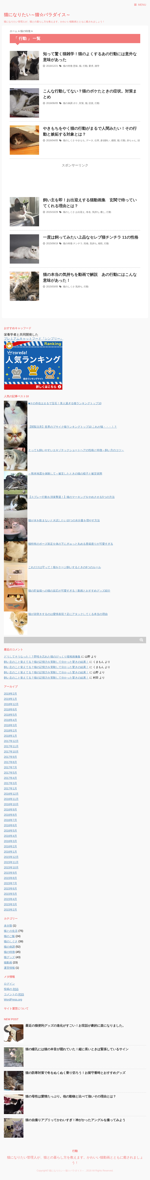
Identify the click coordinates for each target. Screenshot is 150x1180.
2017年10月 (11, 751)
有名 (88, 212)
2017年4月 (10, 777)
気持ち (95, 212)
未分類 (8, 925)
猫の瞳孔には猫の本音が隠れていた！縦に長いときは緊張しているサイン (77, 1049)
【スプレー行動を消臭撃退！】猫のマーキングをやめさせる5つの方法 (71, 496)
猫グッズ (9, 957)
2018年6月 (10, 709)
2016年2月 (10, 846)
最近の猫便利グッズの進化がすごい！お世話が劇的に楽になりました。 (75, 1025)
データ (89, 140)
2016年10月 (11, 804)
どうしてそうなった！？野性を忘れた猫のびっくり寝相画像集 (42, 656)
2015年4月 (10, 899)
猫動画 (8, 962)
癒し (102, 212)
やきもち (80, 140)
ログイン (9, 983)
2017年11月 (11, 746)
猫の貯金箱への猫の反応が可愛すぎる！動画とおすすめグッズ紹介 (69, 590)
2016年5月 (10, 830)
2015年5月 (10, 893)
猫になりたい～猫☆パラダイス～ (37, 14)
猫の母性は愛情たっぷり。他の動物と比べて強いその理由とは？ (70, 1096)
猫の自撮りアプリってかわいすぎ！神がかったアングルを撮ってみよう (75, 1120)
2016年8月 (10, 814)
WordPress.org (13, 999)
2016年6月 (10, 825)
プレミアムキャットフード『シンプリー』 (33, 338)
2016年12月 (11, 793)
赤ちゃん (131, 140)
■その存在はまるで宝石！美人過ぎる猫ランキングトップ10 (64, 403)
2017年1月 (10, 788)
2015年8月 (10, 878)
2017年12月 (11, 741)
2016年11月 (11, 799)
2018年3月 (10, 725)
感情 (113, 140)
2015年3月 (10, 904)
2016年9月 (10, 809)
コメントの (14, 994)
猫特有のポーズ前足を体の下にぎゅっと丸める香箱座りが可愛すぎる (70, 543)
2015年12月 (11, 856)
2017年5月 (10, 772)
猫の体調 (67, 103)
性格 (86, 243)
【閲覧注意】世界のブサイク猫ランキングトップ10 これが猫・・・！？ (72, 426)
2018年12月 (11, 704)
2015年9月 (10, 872)
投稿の (11, 989)
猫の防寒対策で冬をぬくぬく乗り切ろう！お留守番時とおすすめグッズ (75, 1072)
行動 (85, 66)
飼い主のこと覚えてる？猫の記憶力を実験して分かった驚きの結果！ (46, 661)
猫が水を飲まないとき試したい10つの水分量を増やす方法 (64, 520)
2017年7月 (10, 767)
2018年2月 (10, 730)
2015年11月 (11, 862)
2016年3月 (10, 841)
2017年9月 (10, 756)
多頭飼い (105, 140)
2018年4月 (10, 720)
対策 (81, 103)
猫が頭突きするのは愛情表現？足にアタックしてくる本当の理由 (68, 614)
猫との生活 (11, 930)
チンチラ (77, 243)
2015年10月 (11, 867)
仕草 (97, 140)
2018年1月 (10, 735)
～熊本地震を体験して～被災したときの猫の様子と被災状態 (65, 473)
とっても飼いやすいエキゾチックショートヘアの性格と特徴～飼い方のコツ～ (76, 450)
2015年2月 (10, 909)
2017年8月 (10, 762)
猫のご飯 (9, 936)
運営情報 (9, 967)
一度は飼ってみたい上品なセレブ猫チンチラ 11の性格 (90, 237)
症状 (91, 103)
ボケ (75, 103)
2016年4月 (10, 835)
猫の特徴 (67, 66)
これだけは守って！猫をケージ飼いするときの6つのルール (64, 567)
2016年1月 (10, 851)
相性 (100, 243)
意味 (75, 66)
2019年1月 (10, 698)
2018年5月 (10, 714)
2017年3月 (10, 783)
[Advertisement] (75, 183)
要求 (91, 66)
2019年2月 (10, 693)
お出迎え (80, 212)
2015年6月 (10, 888)
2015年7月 (10, 883)
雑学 (97, 66)
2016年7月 (10, 820)
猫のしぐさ (69, 140)
